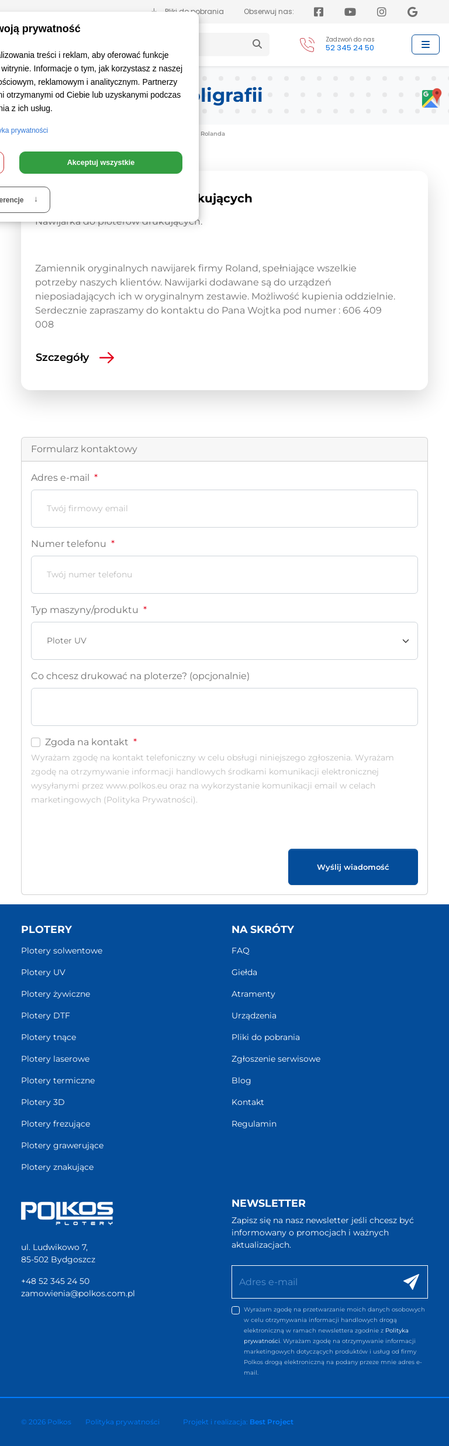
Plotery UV (43, 972)
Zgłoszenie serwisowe (276, 1058)
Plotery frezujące (55, 1123)
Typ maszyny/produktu (89, 609)
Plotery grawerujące (62, 1145)
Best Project (271, 1421)
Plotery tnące (48, 1037)
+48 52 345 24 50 (55, 1281)
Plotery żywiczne (55, 994)
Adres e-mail (64, 477)
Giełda (244, 972)
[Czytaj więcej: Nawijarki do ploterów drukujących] (217, 358)
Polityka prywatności (122, 1421)
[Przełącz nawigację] (426, 44)
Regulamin (254, 1123)
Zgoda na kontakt (91, 742)
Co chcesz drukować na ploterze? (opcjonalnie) (140, 675)
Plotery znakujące (57, 1167)
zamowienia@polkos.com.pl (78, 1293)
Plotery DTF (45, 1015)
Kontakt (248, 1102)
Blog (241, 1080)
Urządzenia (254, 1015)
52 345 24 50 (350, 47)
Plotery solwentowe (61, 950)
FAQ (241, 950)
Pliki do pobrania (266, 1037)
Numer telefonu (73, 543)
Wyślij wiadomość (353, 867)
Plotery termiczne (58, 1080)
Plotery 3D (43, 1102)
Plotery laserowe (55, 1058)
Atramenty (253, 994)
